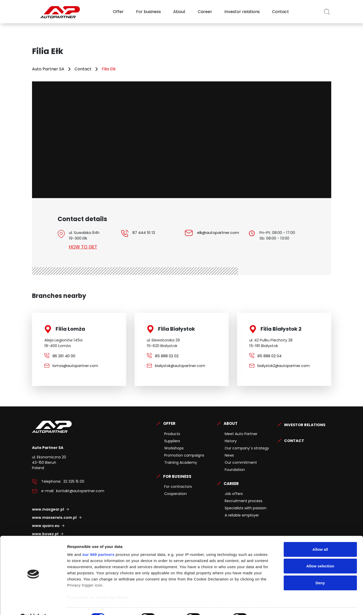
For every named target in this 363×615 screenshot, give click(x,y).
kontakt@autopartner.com (80, 490)
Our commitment (241, 462)
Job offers (234, 493)
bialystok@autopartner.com (180, 365)
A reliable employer (242, 515)
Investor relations (241, 12)
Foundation (235, 469)
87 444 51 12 (143, 232)
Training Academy (180, 462)
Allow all (320, 537)
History (231, 441)
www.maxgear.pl (48, 509)
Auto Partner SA (48, 69)
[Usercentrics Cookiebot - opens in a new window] (33, 605)
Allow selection (320, 553)
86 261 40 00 (64, 356)
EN (313, 12)
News (229, 455)
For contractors (178, 486)
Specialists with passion (245, 508)
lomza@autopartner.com (75, 365)
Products (172, 433)
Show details (269, 605)
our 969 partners (98, 542)
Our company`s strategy (247, 448)
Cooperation (175, 493)
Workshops (174, 448)
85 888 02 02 (167, 356)
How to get (83, 247)
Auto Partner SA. (48, 3)
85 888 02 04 (269, 356)
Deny (320, 570)
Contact (280, 12)
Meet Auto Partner (241, 433)
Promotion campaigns (184, 455)
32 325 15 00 (73, 481)
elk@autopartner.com (218, 232)
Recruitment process (243, 500)
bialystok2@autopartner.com (283, 365)
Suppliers (172, 441)
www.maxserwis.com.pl (54, 517)
